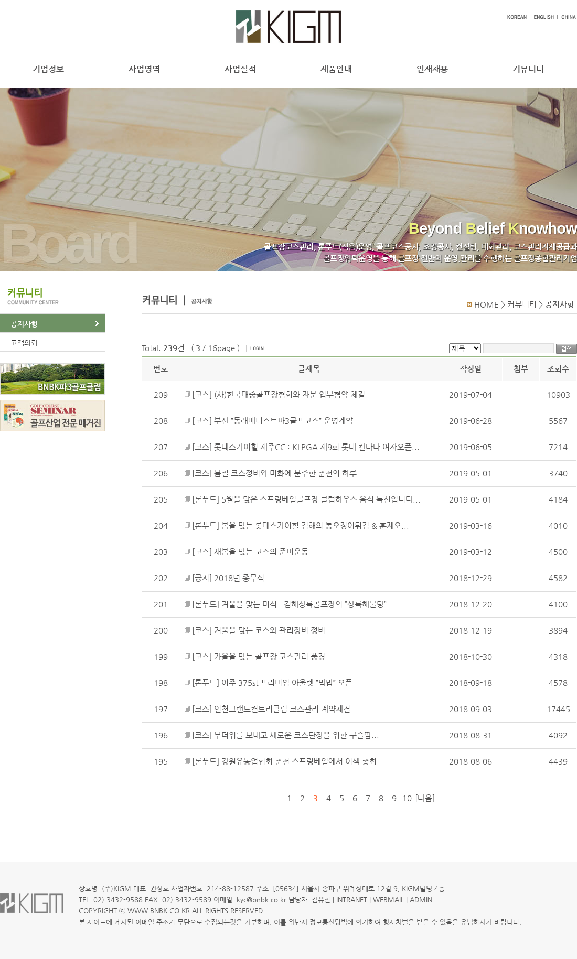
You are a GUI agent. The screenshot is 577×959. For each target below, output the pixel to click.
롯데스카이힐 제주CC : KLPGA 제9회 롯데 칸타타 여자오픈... (317, 447)
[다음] (425, 798)
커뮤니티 (528, 69)
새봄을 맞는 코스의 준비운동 (261, 552)
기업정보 (48, 69)
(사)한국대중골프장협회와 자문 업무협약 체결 (289, 394)
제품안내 (336, 69)
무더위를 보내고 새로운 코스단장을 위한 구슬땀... (296, 735)
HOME (486, 304)
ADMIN (421, 899)
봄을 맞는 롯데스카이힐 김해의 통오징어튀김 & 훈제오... (315, 525)
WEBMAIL (388, 899)
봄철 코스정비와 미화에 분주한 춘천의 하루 (285, 473)
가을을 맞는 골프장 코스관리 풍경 (269, 656)
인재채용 (432, 69)
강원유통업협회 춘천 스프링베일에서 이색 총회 (299, 761)
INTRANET (351, 899)
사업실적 (240, 69)
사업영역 (144, 69)
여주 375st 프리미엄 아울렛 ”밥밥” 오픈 (286, 683)
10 (407, 798)
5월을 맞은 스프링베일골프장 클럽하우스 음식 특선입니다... (321, 499)
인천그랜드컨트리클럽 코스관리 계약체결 (282, 709)
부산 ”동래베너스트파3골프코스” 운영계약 (283, 421)
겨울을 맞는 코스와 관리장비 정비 (269, 630)
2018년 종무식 (239, 578)
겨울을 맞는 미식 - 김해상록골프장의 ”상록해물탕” (304, 604)
